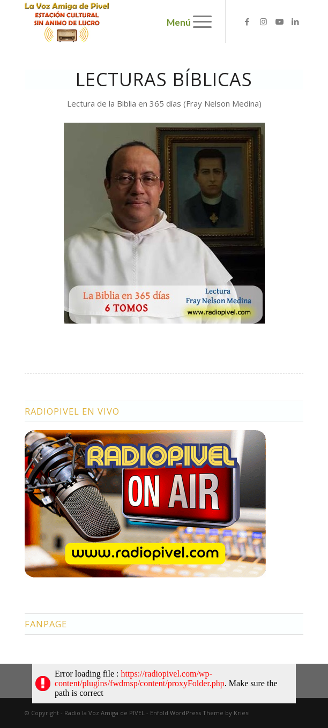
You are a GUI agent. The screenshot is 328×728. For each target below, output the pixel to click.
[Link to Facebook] (247, 21)
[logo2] (136, 21)
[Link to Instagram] (263, 21)
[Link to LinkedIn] (295, 21)
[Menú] (197, 21)
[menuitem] (197, 21)
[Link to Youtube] (279, 21)
